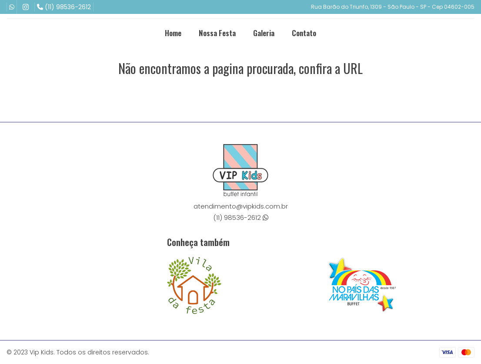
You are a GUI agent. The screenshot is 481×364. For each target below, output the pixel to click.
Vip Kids (41, 352)
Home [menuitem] (173, 32)
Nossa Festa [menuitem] (217, 32)
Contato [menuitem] (304, 32)
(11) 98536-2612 (64, 7)
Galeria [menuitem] (263, 32)
